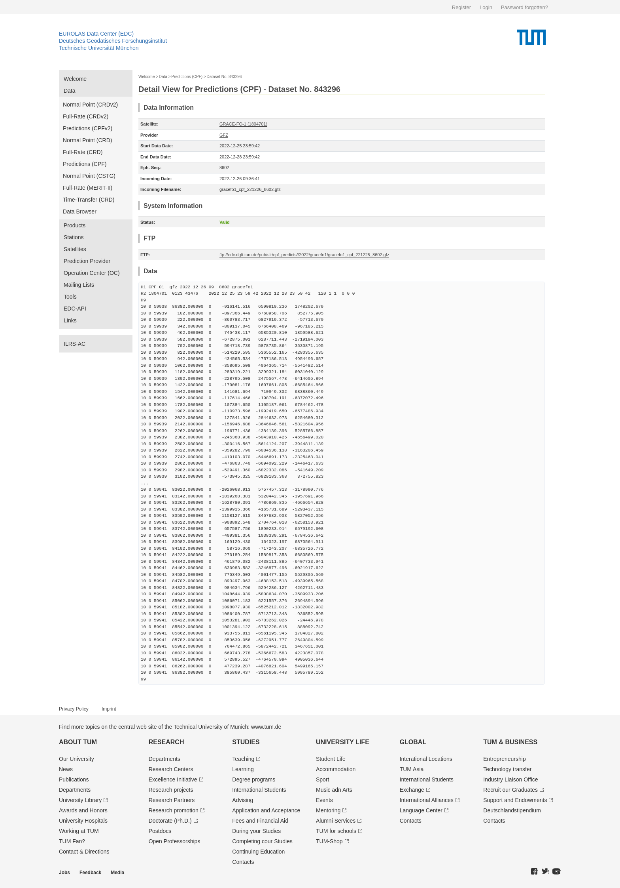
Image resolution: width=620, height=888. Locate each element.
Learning (243, 769)
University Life (342, 742)
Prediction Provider (87, 261)
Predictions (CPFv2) (87, 128)
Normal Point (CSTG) (89, 176)
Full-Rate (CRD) (82, 152)
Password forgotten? (524, 7)
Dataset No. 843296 (224, 76)
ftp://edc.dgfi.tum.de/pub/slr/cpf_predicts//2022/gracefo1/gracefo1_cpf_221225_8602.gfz (304, 254)
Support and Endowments (515, 800)
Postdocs (160, 831)
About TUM (78, 742)
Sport (322, 779)
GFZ (223, 135)
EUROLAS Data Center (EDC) (96, 33)
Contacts (243, 862)
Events (324, 800)
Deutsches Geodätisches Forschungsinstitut (113, 41)
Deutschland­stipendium (512, 810)
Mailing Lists (79, 285)
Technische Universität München (99, 48)
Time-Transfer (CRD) (88, 199)
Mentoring (328, 810)
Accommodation (335, 769)
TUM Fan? (72, 841)
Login (486, 7)
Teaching (243, 759)
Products (74, 225)
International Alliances (427, 800)
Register (461, 7)
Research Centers (171, 769)
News (66, 769)
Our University (76, 759)
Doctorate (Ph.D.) (170, 820)
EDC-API (75, 308)
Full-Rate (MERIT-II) (87, 188)
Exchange (412, 790)
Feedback (90, 872)
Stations (74, 237)
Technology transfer (507, 769)
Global (413, 742)
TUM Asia (412, 769)
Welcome (75, 79)
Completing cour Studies (262, 841)
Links (70, 320)
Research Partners (172, 800)
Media (117, 872)
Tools (70, 296)
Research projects (171, 790)
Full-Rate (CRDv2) (85, 116)
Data (70, 91)
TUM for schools (336, 831)
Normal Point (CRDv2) (90, 104)
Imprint (109, 709)
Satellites (75, 249)
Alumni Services (335, 820)
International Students (259, 790)
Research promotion (173, 810)
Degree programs (253, 779)
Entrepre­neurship (504, 759)
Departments (75, 790)
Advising (242, 800)
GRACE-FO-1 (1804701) (243, 124)
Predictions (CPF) (84, 164)
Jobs (64, 872)
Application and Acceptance (266, 810)
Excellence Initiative (173, 779)
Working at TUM (79, 831)
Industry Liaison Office (510, 779)
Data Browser (79, 211)
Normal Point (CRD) (87, 140)
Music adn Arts (334, 790)
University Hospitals (83, 820)
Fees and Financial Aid (260, 820)
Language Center (421, 810)
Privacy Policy (74, 709)
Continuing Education (258, 851)
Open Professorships (174, 841)
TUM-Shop (329, 841)
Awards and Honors (83, 810)
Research (166, 742)
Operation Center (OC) (92, 273)
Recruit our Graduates (510, 790)
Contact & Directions (84, 851)
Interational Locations (426, 759)
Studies (245, 742)
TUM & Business (510, 742)
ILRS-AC (74, 344)
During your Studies (256, 831)
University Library (80, 800)
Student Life (331, 759)
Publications (74, 779)
